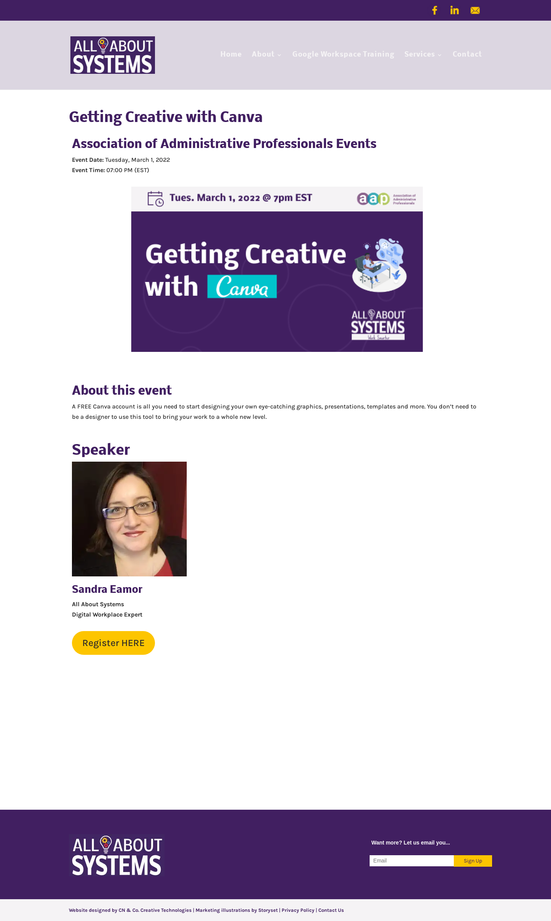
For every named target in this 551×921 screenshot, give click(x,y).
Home (231, 55)
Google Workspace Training (343, 55)
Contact (467, 55)
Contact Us (331, 910)
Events (356, 144)
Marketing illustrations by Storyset (237, 910)
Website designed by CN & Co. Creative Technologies (131, 910)
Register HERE (113, 642)
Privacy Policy (298, 910)
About (263, 55)
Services (419, 55)
